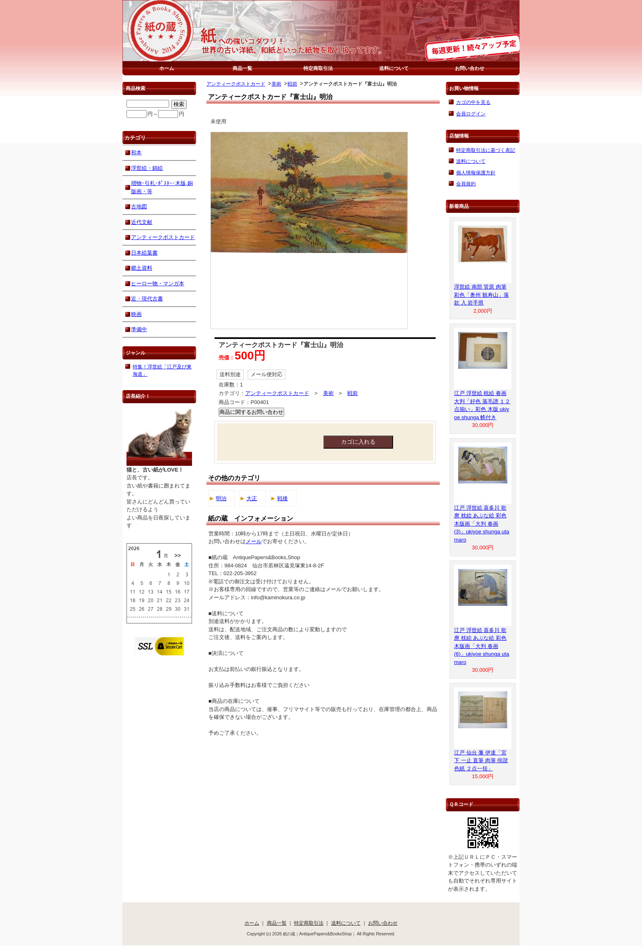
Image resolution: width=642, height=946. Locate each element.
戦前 (292, 83)
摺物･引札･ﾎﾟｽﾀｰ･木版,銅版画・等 (162, 187)
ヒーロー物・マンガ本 (157, 283)
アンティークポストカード (235, 83)
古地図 (139, 206)
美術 (276, 83)
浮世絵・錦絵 (147, 168)
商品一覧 (242, 68)
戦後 (282, 498)
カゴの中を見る (473, 102)
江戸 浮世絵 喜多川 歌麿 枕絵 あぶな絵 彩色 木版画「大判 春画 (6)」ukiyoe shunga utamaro (481, 646)
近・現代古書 (147, 299)
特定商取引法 (318, 68)
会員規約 (466, 183)
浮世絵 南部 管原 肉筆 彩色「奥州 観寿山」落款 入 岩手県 (481, 295)
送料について (394, 68)
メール (254, 541)
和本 (136, 152)
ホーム (166, 68)
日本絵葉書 (144, 253)
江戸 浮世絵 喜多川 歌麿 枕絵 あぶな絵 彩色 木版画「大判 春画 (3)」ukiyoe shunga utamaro (481, 524)
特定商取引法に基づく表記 (485, 150)
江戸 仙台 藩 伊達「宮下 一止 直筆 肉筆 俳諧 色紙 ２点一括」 (481, 761)
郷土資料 (141, 268)
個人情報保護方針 (475, 172)
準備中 (139, 329)
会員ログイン (471, 113)
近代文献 (141, 222)
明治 (221, 498)
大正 (251, 498)
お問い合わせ (469, 68)
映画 (136, 314)
